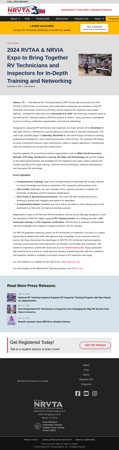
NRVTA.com (77, 268)
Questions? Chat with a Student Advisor (86, 9)
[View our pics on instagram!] (94, 393)
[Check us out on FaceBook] (77, 393)
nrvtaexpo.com (72, 262)
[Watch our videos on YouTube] (86, 393)
